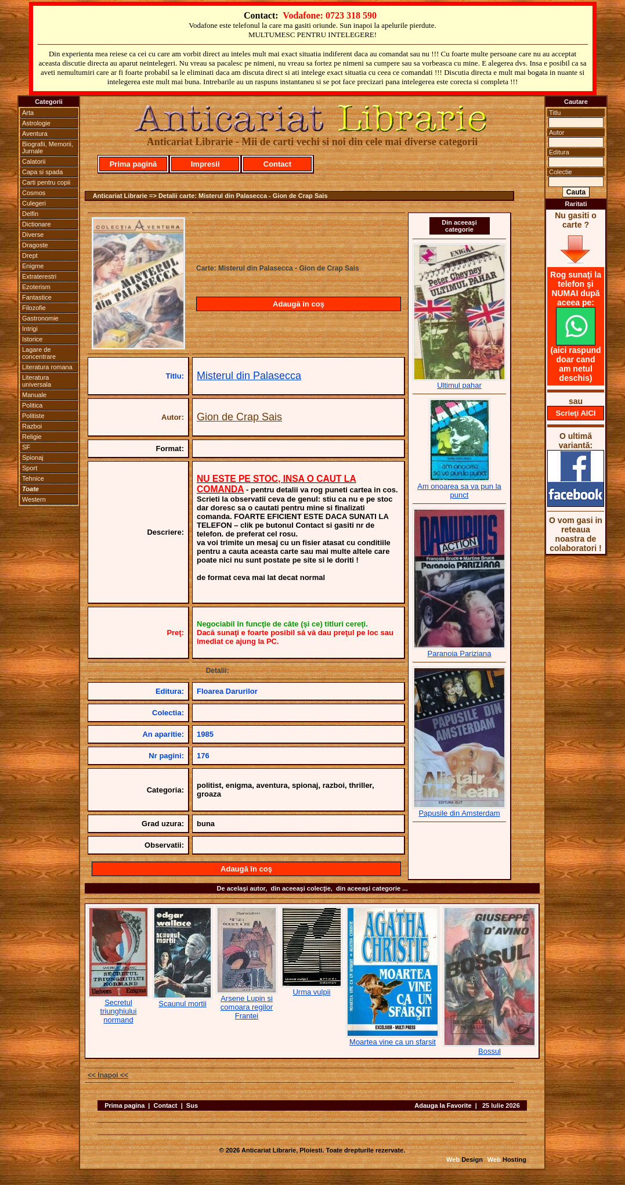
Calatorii (33, 161)
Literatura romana (47, 366)
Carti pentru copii (46, 182)
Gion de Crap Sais (239, 417)
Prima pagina (124, 1105)
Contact (277, 164)
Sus (192, 1105)
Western (34, 499)
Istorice (32, 339)
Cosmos (33, 192)
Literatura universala (36, 381)
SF (26, 447)
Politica (32, 405)
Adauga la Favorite (442, 1105)
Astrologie (36, 123)
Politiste (33, 415)
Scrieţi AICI (576, 413)
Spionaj (33, 457)
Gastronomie (40, 318)
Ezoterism (36, 286)
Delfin (30, 213)
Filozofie (34, 307)
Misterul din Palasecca (249, 375)
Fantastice (37, 297)
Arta (28, 112)
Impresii (205, 164)
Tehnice (33, 478)
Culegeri (34, 203)
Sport (29, 467)
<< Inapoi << (108, 1075)
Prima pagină (133, 164)
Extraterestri (39, 276)
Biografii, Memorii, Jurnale (47, 147)
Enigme (33, 265)
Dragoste (35, 245)
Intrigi (30, 328)
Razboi (32, 426)
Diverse (33, 234)
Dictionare (36, 224)
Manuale (34, 394)
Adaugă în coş (298, 304)
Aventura (35, 133)
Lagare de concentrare (39, 353)
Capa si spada (42, 171)
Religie (32, 436)
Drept (30, 255)
